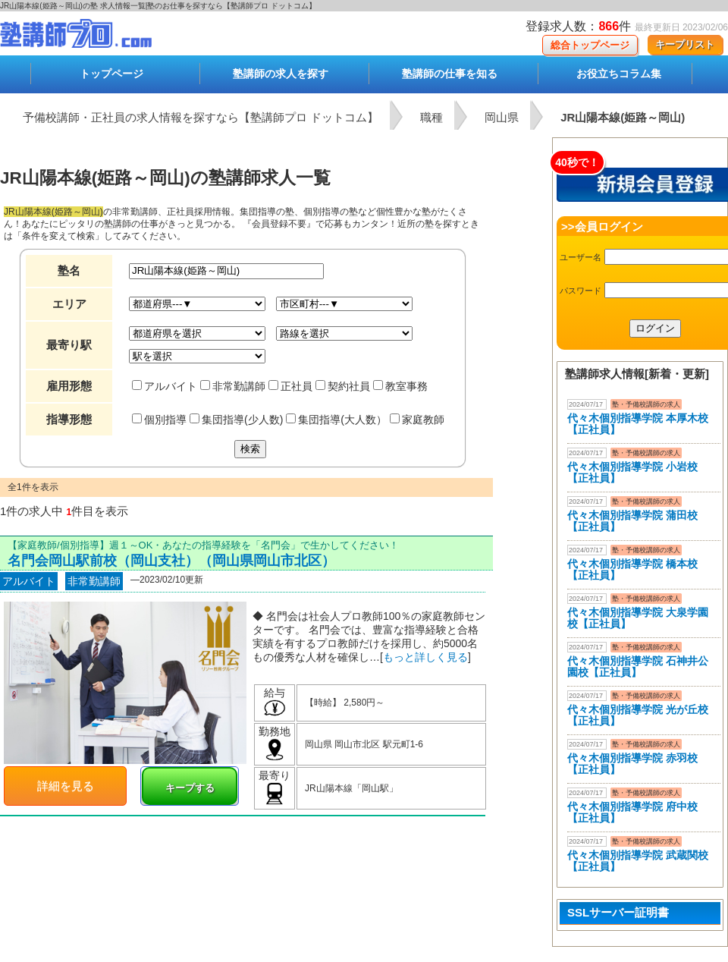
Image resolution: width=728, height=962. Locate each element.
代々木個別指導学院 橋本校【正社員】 (632, 569)
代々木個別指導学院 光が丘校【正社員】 (637, 715)
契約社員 (342, 386)
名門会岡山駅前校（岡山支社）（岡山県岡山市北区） (171, 560)
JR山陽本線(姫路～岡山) (622, 117)
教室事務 (400, 386)
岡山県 (502, 117)
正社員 (290, 386)
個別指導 (159, 419)
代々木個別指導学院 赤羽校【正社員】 (632, 763)
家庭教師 (417, 419)
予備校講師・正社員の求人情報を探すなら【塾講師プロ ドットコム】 (200, 117)
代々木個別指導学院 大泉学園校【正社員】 (637, 618)
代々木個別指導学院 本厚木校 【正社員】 (637, 423)
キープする (190, 788)
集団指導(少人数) (236, 419)
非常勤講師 (232, 386)
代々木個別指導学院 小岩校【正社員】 (632, 472)
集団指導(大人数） (336, 419)
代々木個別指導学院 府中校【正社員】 (632, 812)
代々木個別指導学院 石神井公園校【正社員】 (637, 666)
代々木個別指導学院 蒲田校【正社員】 (632, 521)
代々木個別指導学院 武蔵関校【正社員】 (637, 860)
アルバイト (164, 386)
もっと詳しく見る (425, 657)
